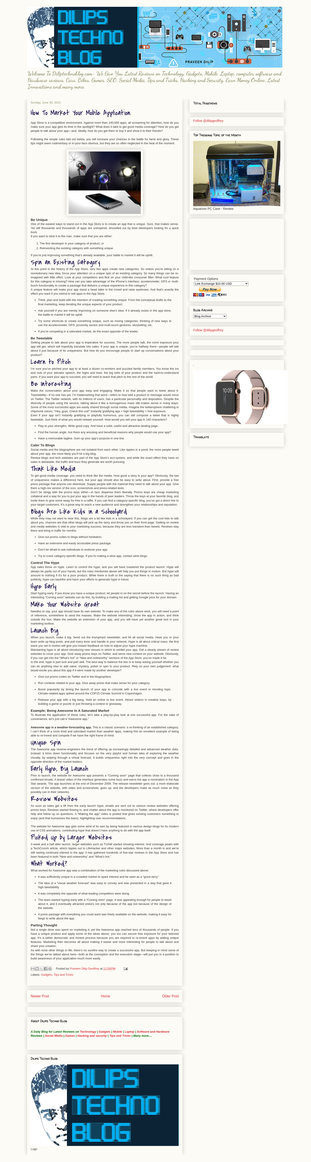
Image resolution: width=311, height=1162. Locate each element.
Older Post (170, 996)
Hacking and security (92, 1035)
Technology (88, 1031)
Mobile (117, 1031)
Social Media (54, 1035)
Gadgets (46, 974)
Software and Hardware (153, 1031)
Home (105, 996)
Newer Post (40, 996)
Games (69, 1035)
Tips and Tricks (63, 974)
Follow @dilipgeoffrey (208, 121)
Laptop (129, 1031)
